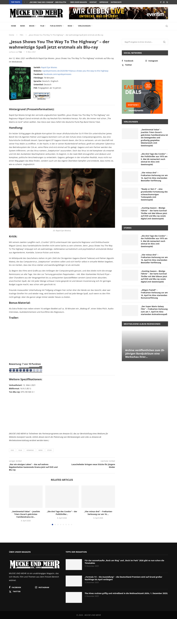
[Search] (166, 26)
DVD (12, 450)
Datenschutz (116, 2)
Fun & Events (56, 26)
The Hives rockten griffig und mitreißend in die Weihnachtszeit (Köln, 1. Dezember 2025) (126, 593)
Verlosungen (84, 26)
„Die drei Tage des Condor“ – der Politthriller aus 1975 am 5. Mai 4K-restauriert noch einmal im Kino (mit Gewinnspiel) (154, 159)
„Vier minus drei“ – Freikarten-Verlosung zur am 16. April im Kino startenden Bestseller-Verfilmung (154, 176)
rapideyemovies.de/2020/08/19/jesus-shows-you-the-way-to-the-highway (75, 70)
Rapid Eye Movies (49, 67)
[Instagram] (163, 2)
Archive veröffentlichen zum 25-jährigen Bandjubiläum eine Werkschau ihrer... (144, 353)
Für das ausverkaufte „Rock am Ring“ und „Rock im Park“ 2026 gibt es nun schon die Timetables (124, 561)
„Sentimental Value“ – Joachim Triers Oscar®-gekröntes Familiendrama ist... (25, 514)
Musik (31, 26)
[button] (24, 2)
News (22, 26)
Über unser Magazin (78, 2)
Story (49, 450)
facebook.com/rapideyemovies (57, 74)
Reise (70, 26)
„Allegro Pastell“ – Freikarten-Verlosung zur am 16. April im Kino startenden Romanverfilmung (154, 294)
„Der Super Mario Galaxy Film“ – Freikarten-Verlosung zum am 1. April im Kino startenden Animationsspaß (154, 310)
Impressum (103, 2)
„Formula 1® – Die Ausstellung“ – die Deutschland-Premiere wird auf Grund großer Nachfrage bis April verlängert (123, 578)
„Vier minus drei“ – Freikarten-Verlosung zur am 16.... (98, 512)
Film (42, 26)
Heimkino (30, 450)
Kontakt (93, 2)
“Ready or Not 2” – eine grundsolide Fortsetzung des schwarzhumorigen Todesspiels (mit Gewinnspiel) (154, 194)
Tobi (20, 52)
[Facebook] (160, 2)
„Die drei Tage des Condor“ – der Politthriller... (51, 2)
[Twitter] (167, 2)
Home (13, 26)
